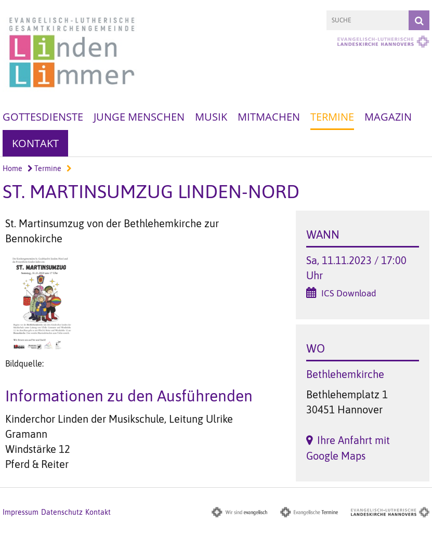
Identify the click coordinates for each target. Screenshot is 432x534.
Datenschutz (62, 512)
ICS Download (348, 293)
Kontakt (35, 143)
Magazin (388, 117)
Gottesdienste (43, 117)
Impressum (20, 512)
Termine (332, 117)
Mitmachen (269, 117)
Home (12, 168)
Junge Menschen (139, 117)
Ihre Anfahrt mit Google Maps (348, 448)
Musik (211, 117)
